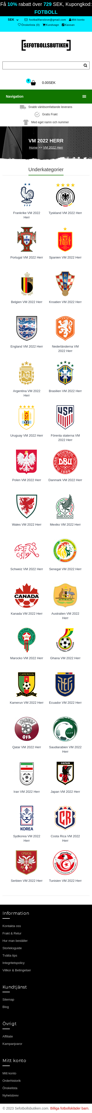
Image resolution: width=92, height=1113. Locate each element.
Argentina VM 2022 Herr (26, 393)
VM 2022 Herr (53, 147)
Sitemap (8, 999)
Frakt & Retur (11, 933)
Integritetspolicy (13, 963)
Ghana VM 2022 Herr (65, 658)
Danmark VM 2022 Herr (65, 480)
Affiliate (7, 1036)
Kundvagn (51, 24)
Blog (5, 1007)
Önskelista (9, 1088)
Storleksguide (12, 948)
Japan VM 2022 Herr (65, 791)
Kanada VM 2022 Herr (26, 613)
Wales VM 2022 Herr (26, 524)
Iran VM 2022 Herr (26, 791)
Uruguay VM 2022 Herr (26, 435)
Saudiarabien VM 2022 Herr (65, 749)
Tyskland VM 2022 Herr (65, 213)
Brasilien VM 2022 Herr (65, 391)
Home (33, 147)
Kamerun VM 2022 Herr (26, 702)
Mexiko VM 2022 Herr (65, 524)
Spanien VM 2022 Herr (65, 257)
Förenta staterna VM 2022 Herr (65, 438)
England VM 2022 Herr (27, 346)
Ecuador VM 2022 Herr (65, 702)
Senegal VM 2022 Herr (65, 569)
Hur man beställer (15, 941)
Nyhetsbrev (10, 1095)
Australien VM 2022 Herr (65, 616)
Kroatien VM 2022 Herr (65, 302)
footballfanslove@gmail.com (45, 19)
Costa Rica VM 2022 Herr (65, 838)
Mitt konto (77, 19)
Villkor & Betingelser (16, 970)
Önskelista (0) (29, 24)
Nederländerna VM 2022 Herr (65, 349)
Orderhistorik (11, 1081)
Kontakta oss (11, 926)
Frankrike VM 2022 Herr (26, 215)
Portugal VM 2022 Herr (26, 257)
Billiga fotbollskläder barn (69, 1108)
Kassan (68, 24)
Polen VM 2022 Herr (26, 480)
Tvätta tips (9, 955)
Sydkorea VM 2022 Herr (26, 838)
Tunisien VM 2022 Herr (65, 881)
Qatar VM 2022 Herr (26, 747)
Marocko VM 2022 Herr (26, 658)
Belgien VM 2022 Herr (26, 302)
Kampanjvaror (12, 1044)
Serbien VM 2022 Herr (26, 881)
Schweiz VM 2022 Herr (26, 569)
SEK (11, 19)
